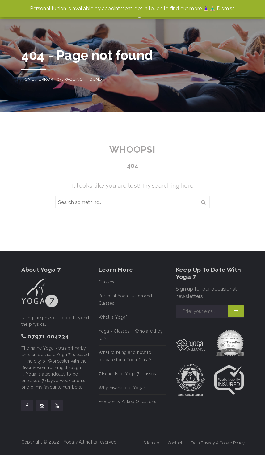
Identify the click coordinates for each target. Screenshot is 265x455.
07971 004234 (45, 336)
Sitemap (151, 442)
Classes (106, 281)
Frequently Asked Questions (127, 401)
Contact (175, 442)
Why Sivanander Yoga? (122, 387)
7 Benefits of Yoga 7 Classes (127, 373)
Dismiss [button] (226, 8)
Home (27, 79)
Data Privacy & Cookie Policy (218, 442)
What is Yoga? (113, 317)
